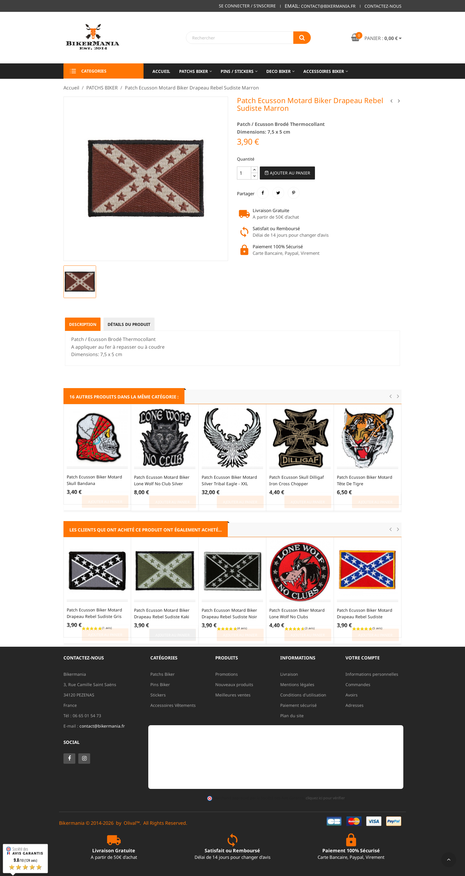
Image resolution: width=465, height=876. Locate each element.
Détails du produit (131, 324)
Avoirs (351, 695)
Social (71, 742)
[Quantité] (244, 173)
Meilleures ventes (233, 695)
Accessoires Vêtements (173, 705)
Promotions (226, 674)
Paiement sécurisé (298, 705)
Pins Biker (160, 684)
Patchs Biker (162, 674)
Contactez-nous (383, 6)
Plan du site (292, 715)
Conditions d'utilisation (303, 695)
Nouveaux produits (234, 684)
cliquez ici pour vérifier (325, 797)
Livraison (289, 674)
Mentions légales (297, 684)
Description (83, 324)
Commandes (357, 684)
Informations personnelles (371, 674)
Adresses (354, 705)
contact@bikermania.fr (102, 726)
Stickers (158, 695)
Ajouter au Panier (287, 173)
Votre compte (362, 658)
